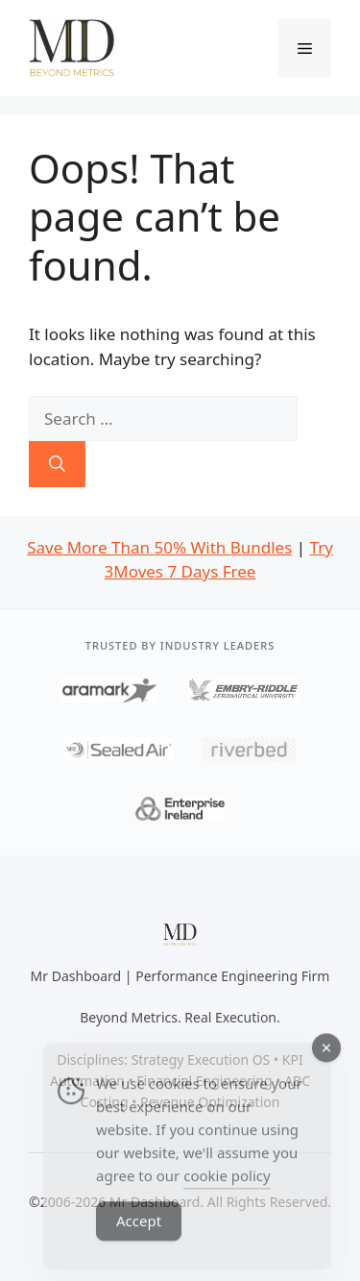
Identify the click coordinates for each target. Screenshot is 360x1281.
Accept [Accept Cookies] (138, 1236)
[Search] (57, 464)
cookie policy (226, 1191)
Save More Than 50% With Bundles (159, 547)
